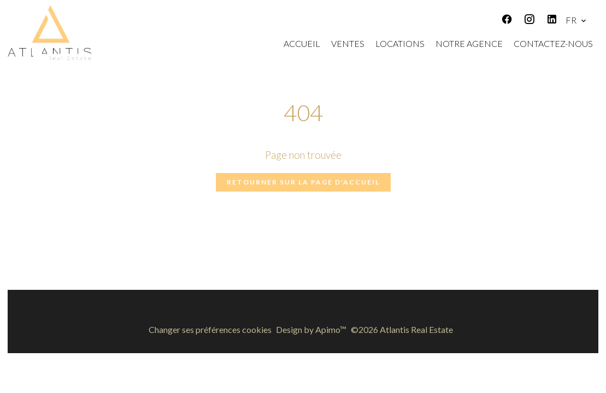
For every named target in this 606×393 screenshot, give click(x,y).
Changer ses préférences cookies (210, 329)
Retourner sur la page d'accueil (303, 182)
